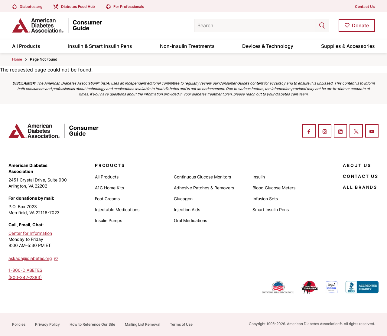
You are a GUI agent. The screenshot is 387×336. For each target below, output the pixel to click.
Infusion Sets (265, 198)
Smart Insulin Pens (270, 209)
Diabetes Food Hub (78, 6)
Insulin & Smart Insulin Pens (100, 46)
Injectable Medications (117, 209)
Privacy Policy (47, 324)
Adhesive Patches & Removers (204, 187)
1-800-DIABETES (25, 270)
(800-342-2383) (25, 277)
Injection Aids (187, 209)
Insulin (258, 176)
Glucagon (183, 198)
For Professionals (128, 6)
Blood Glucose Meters (273, 187)
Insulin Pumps (108, 220)
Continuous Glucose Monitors (202, 176)
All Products (26, 46)
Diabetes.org (31, 6)
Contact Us (365, 6)
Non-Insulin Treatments (187, 46)
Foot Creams (107, 198)
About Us (357, 165)
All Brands (360, 187)
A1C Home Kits (109, 187)
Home (17, 59)
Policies (18, 324)
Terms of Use (181, 324)
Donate (360, 25)
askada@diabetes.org (33, 258)
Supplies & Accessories (348, 46)
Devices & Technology (267, 46)
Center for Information (30, 233)
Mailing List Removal (142, 324)
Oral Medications (190, 220)
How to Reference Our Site (92, 324)
